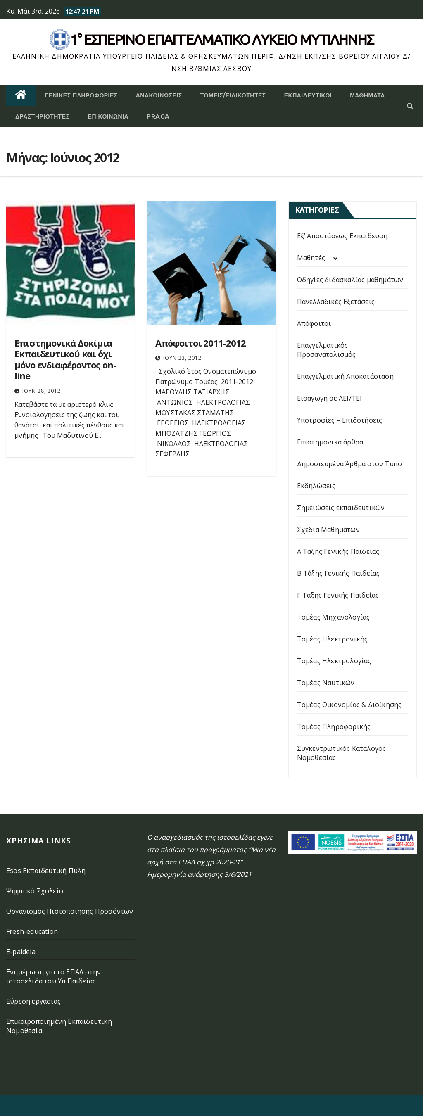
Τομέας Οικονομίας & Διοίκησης (349, 704)
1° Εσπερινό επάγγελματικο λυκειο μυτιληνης (222, 39)
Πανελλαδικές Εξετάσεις (336, 301)
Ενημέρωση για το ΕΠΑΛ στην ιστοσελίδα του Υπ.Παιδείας (53, 976)
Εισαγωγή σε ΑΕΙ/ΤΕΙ (329, 398)
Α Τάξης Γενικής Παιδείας (338, 551)
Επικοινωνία (108, 116)
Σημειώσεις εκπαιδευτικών (341, 507)
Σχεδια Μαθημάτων (328, 529)
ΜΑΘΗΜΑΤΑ (367, 95)
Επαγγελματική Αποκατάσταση (345, 376)
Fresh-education (32, 931)
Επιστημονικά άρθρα (330, 441)
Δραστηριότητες (42, 116)
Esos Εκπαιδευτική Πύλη (46, 870)
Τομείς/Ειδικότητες (233, 95)
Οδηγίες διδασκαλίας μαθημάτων (350, 279)
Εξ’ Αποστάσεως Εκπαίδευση (342, 235)
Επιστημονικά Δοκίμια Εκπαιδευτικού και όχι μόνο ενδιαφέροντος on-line (65, 359)
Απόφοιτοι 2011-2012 (200, 343)
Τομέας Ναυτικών (326, 682)
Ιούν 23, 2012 (182, 357)
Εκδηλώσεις (316, 485)
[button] (410, 106)
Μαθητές (311, 257)
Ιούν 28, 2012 (41, 390)
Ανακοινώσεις (159, 95)
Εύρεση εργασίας (33, 1001)
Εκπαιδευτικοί (308, 95)
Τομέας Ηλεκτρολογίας (334, 660)
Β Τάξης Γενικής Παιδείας (338, 573)
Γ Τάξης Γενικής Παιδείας (338, 595)
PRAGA (158, 116)
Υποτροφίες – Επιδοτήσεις (340, 420)
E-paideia (21, 951)
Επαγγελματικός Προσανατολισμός (326, 350)
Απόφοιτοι (314, 323)
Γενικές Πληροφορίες (81, 95)
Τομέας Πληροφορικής (334, 726)
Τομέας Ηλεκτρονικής (332, 638)
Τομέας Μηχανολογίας (333, 617)
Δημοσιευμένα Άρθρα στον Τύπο (349, 463)
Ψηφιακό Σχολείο (34, 890)
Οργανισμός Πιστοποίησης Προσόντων (69, 911)
